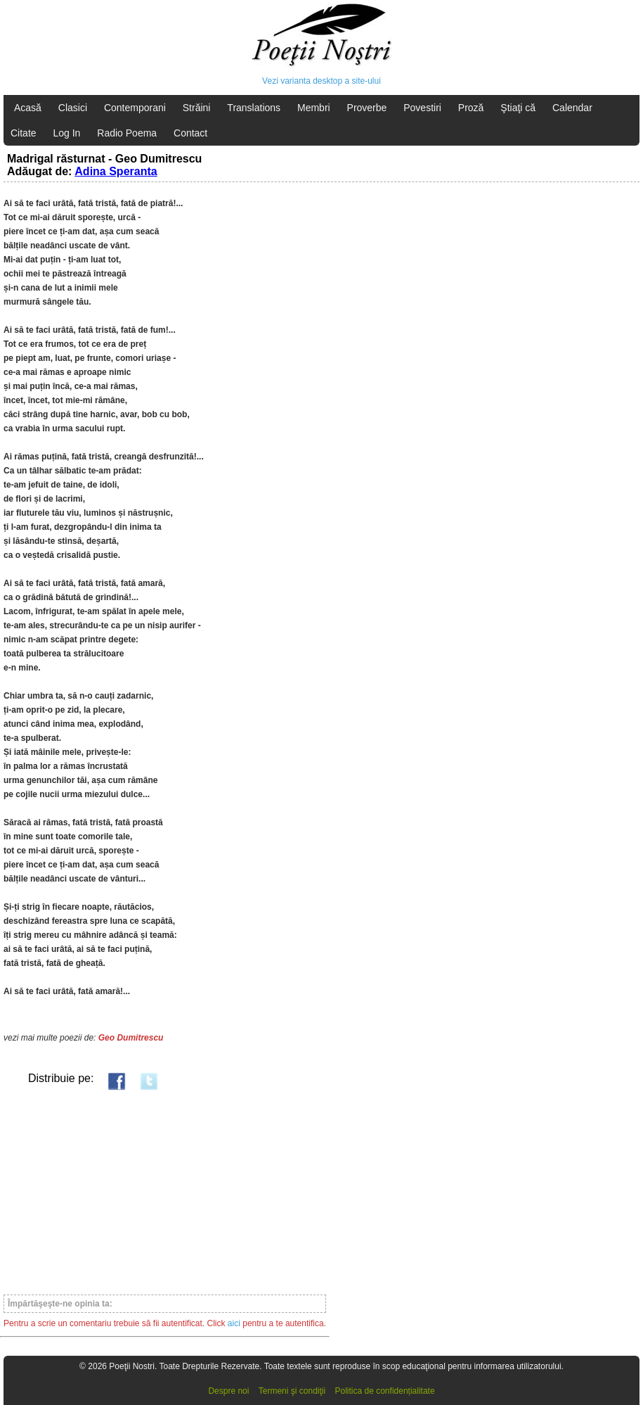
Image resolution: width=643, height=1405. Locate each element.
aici (234, 1323)
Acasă (27, 107)
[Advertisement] (165, 1191)
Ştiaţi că (517, 107)
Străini (197, 107)
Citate (24, 133)
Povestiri (422, 107)
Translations (253, 107)
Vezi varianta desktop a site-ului (321, 81)
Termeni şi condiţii (292, 1391)
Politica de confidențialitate (385, 1391)
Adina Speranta (115, 171)
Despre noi (228, 1391)
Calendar (572, 107)
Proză (471, 107)
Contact (190, 133)
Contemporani (135, 107)
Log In (66, 133)
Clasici (72, 107)
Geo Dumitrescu (131, 1038)
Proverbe (367, 107)
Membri (313, 107)
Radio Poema (127, 133)
